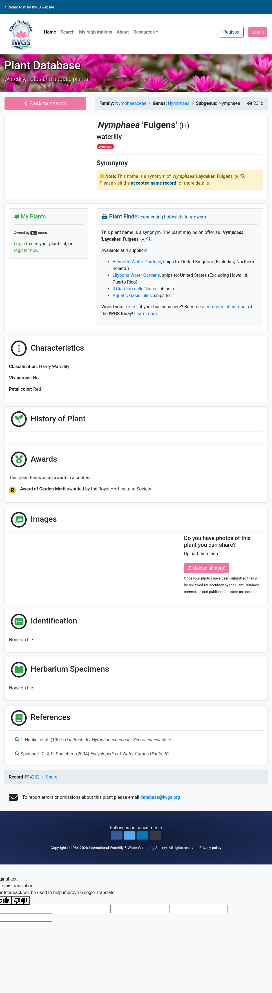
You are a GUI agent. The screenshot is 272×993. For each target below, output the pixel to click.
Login (19, 243)
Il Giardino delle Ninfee (135, 288)
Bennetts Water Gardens (137, 261)
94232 (33, 777)
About (123, 32)
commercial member (226, 306)
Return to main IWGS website (29, 7)
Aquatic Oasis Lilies (132, 295)
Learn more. (146, 313)
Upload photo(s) (206, 568)
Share (51, 777)
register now (26, 250)
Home (50, 32)
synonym (105, 147)
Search (68, 32)
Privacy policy (210, 848)
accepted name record (153, 183)
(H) (184, 125)
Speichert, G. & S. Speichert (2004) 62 (92, 754)
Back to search (45, 103)
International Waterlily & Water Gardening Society (128, 848)
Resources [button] (144, 32)
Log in (258, 32)
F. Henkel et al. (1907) (93, 739)
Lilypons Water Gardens (136, 275)
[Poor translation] (21, 900)
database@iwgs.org (160, 797)
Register (231, 32)
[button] (116, 835)
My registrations (95, 32)
